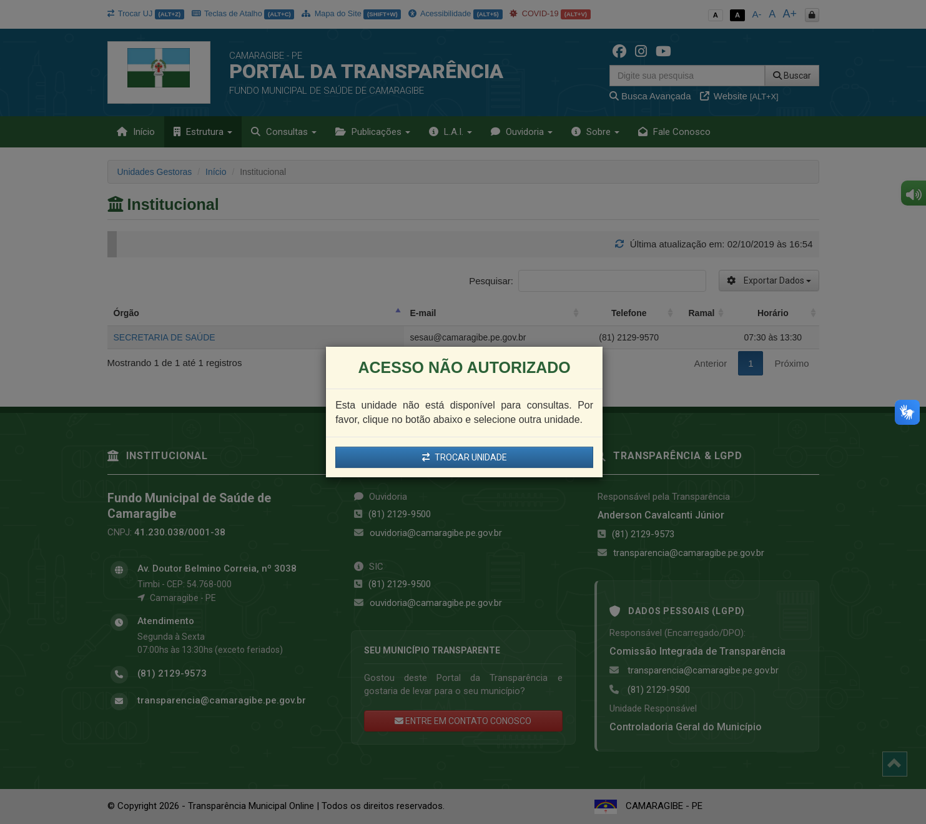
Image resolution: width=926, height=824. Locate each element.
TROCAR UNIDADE (464, 457)
